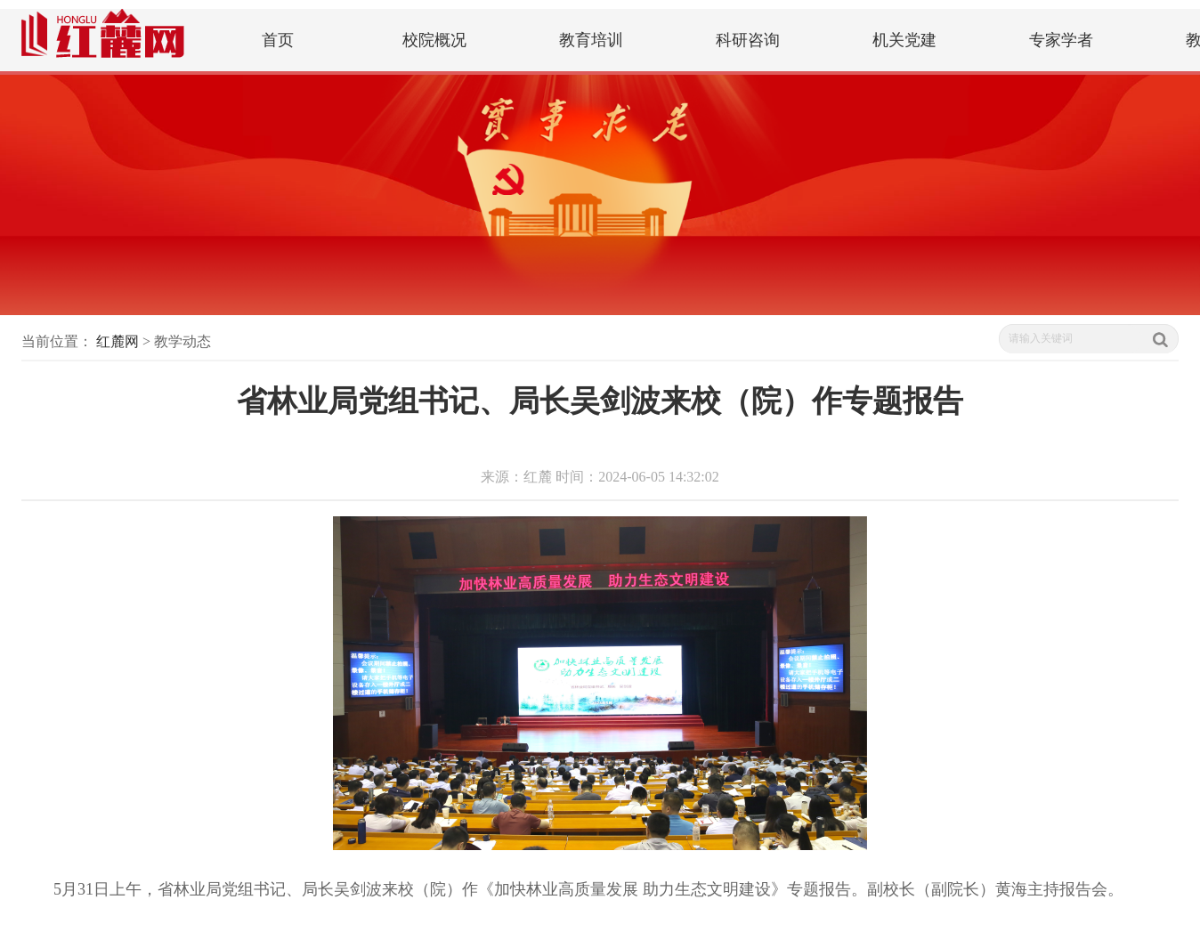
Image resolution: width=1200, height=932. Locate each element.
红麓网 (117, 341)
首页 (278, 40)
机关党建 (904, 40)
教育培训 (591, 40)
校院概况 (434, 40)
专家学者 (1061, 40)
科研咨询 (748, 40)
